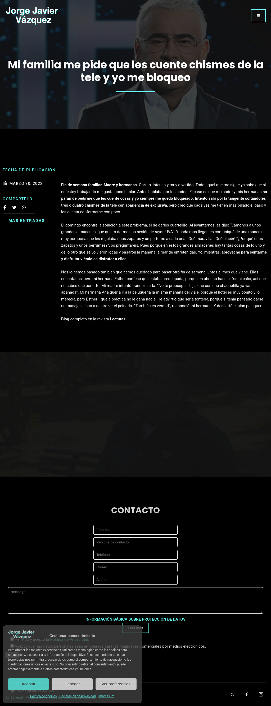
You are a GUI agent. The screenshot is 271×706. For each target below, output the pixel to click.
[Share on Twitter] (14, 207)
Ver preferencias (116, 684)
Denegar (72, 684)
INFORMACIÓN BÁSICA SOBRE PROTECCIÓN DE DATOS (135, 619)
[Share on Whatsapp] (24, 207)
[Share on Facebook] (5, 207)
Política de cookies (43, 696)
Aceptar (28, 684)
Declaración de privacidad (77, 696)
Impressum (106, 696)
